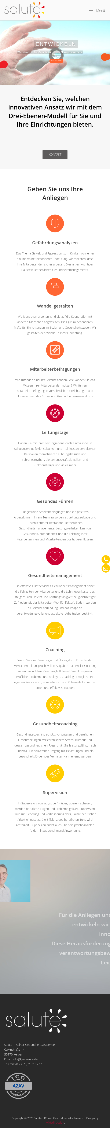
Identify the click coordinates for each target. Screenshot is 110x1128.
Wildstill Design (54, 1122)
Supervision (55, 792)
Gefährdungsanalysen (55, 243)
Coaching (55, 649)
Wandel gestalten (55, 306)
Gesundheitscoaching (55, 724)
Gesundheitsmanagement (55, 575)
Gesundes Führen (55, 501)
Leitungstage (55, 432)
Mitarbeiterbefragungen (55, 369)
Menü (97, 10)
